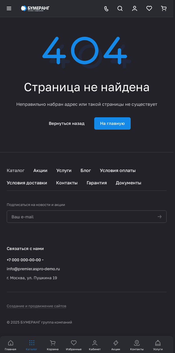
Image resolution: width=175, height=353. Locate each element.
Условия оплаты (118, 170)
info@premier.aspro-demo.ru (33, 268)
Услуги (64, 170)
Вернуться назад (66, 123)
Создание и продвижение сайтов (36, 306)
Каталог (15, 170)
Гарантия (97, 182)
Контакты (67, 182)
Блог (85, 170)
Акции (40, 170)
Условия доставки (27, 182)
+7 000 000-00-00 (24, 259)
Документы (128, 182)
